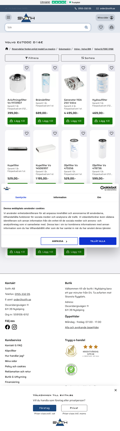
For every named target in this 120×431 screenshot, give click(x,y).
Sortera (90, 58)
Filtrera (34, 58)
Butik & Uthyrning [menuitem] (15, 377)
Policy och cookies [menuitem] (15, 366)
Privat (74, 408)
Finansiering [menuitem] (12, 382)
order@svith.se (107, 8)
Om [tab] (99, 197)
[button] (8, 17)
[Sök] (86, 27)
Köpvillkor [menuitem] (10, 351)
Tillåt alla (97, 241)
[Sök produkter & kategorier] (48, 27)
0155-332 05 (84, 8)
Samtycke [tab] (20, 197)
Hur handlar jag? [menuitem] (14, 356)
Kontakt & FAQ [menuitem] (13, 345)
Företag (44, 408)
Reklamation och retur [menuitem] (18, 371)
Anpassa (59, 241)
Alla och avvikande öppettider (82, 327)
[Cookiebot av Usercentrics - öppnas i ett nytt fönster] (102, 188)
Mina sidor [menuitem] (11, 361)
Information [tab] (60, 197)
